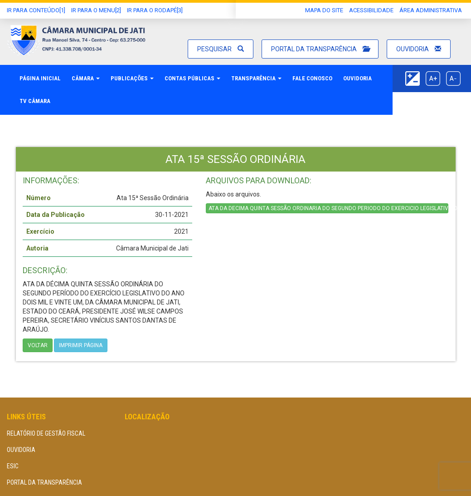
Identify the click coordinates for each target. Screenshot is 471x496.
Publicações (132, 78)
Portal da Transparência (320, 49)
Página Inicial (40, 78)
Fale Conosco (312, 78)
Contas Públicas (192, 78)
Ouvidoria (418, 49)
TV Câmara (34, 101)
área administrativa (430, 10)
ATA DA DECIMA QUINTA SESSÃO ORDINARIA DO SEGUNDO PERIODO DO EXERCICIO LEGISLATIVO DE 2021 (329, 208)
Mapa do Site (324, 10)
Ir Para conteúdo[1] (36, 10)
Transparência (256, 78)
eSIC (13, 466)
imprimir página (80, 345)
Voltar (38, 345)
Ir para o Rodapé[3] (155, 10)
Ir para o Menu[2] (96, 10)
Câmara (86, 78)
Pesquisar (220, 49)
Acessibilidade (371, 10)
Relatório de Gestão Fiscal (46, 433)
